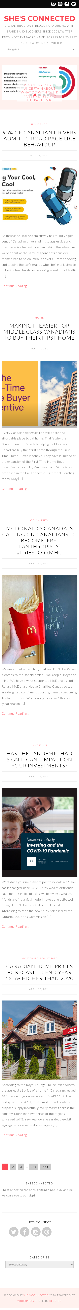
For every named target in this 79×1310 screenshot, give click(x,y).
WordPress (26, 1300)
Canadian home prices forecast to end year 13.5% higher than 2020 (39, 972)
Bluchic (55, 1300)
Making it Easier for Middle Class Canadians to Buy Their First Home (39, 332)
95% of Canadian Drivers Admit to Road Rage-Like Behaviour (39, 138)
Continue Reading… (15, 286)
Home (39, 317)
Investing (39, 745)
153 (33, 1166)
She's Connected (39, 18)
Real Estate (49, 958)
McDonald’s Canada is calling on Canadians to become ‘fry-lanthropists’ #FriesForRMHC (39, 540)
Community (39, 520)
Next (45, 1166)
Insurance (39, 124)
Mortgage (29, 958)
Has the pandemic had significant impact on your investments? (40, 759)
